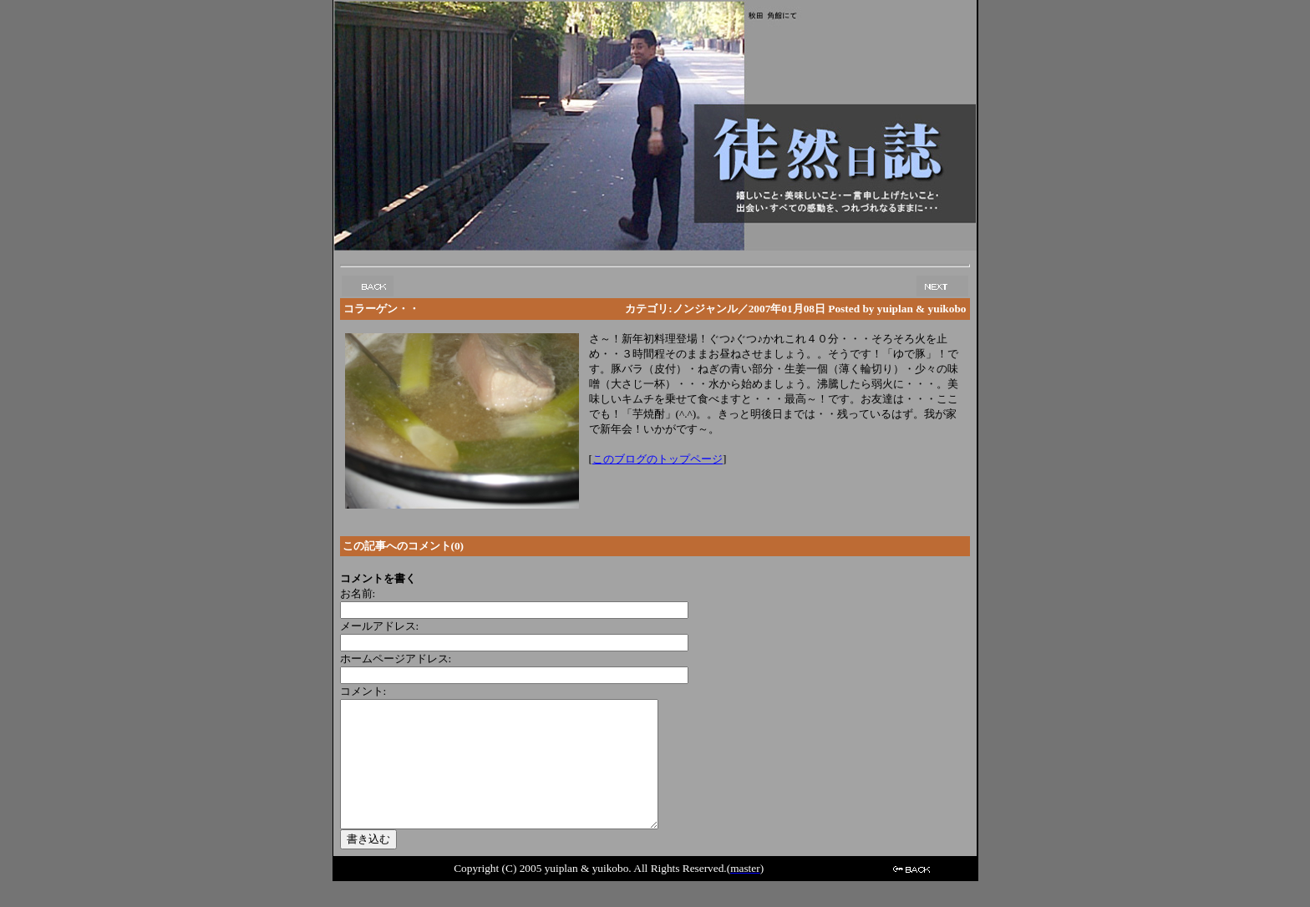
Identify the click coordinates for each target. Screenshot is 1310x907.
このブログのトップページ (657, 459)
